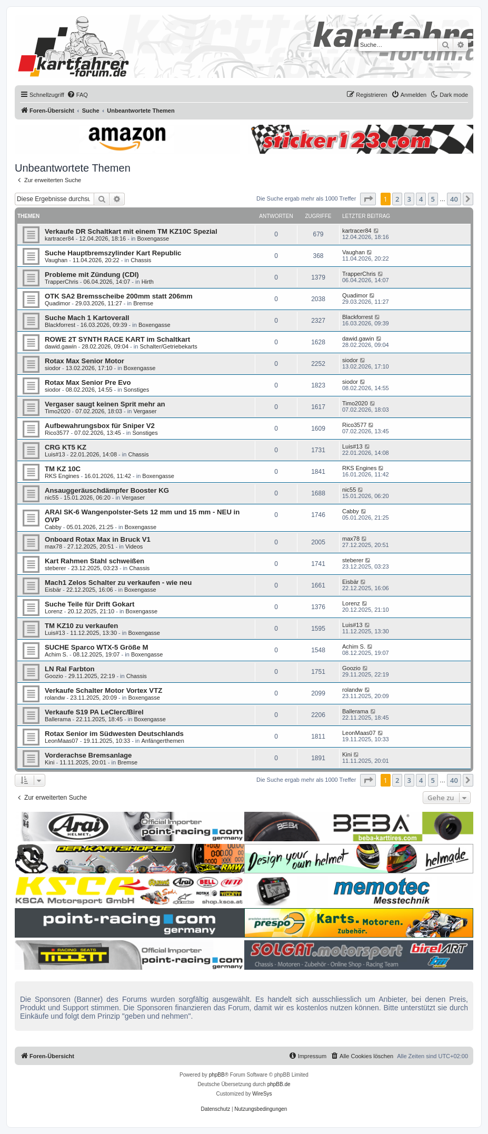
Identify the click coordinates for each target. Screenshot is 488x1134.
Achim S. (56, 654)
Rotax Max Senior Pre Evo (88, 382)
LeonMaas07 (61, 741)
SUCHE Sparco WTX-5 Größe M (96, 647)
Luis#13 (55, 454)
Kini (49, 762)
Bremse (143, 303)
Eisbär (53, 589)
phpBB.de (279, 1084)
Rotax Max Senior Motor (84, 361)
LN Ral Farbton (70, 669)
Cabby (53, 527)
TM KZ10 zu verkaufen (81, 626)
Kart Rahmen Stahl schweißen (94, 561)
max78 (53, 546)
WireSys (262, 1094)
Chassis (141, 260)
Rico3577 (57, 433)
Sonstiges (136, 389)
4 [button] (421, 199)
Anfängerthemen (163, 741)
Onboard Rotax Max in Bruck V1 (98, 539)
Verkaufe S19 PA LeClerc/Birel (94, 712)
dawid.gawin (61, 346)
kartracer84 (59, 238)
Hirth (148, 281)
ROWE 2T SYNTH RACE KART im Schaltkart (117, 339)
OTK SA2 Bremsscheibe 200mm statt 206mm (119, 296)
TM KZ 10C (63, 469)
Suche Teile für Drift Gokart (90, 604)
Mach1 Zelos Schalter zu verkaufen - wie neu (118, 582)
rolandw (55, 697)
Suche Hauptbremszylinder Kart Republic (113, 253)
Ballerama (58, 719)
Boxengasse (153, 238)
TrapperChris (61, 281)
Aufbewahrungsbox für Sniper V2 (100, 426)
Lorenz (54, 611)
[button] (368, 199)
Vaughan (56, 260)
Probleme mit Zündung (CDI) (92, 274)
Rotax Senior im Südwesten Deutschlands (114, 734)
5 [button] (433, 199)
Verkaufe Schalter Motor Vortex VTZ (103, 690)
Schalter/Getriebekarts (168, 346)
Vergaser (144, 411)
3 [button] (409, 199)
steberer (55, 568)
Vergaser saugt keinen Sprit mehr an (105, 404)
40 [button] (454, 199)
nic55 (51, 497)
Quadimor (57, 303)
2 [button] (397, 199)
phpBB (217, 1075)
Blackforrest (60, 325)
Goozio (54, 676)
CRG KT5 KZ (65, 447)
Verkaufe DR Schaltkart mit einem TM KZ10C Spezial (131, 231)
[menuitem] (77, 94)
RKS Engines (62, 476)
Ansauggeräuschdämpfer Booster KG (107, 490)
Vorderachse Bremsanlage (88, 755)
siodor (53, 368)
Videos (134, 546)
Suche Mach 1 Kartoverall (87, 318)
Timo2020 (58, 411)
